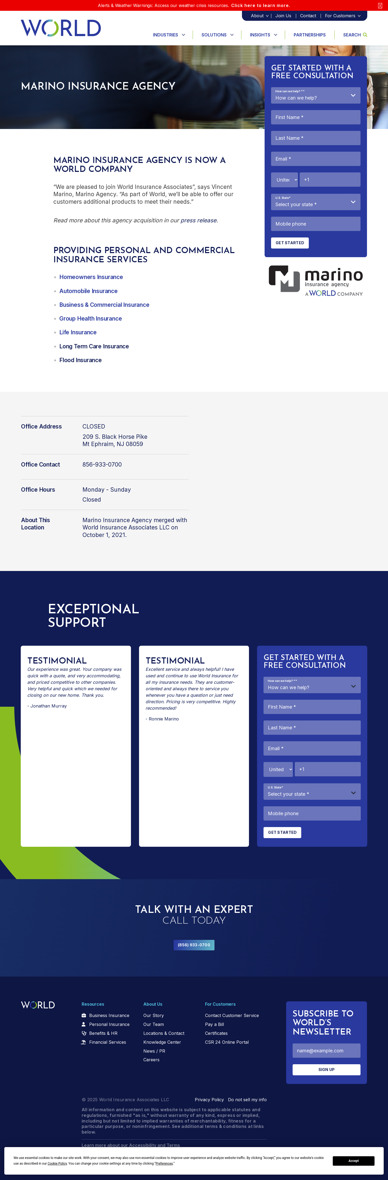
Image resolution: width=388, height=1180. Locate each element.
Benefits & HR (103, 1033)
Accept (354, 1161)
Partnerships (310, 35)
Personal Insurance (109, 1024)
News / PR (154, 1051)
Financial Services (107, 1042)
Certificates (216, 1033)
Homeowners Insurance (91, 277)
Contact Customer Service (232, 1015)
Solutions (214, 35)
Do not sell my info (247, 1099)
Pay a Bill (214, 1024)
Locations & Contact (163, 1033)
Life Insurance (78, 332)
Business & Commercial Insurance (104, 304)
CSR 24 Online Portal (227, 1042)
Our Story (153, 1015)
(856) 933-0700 (194, 945)
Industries (165, 35)
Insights (260, 35)
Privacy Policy (209, 1099)
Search (355, 35)
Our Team (153, 1024)
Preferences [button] (164, 1163)
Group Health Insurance (90, 318)
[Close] (380, 5)
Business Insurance (109, 1015)
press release (198, 220)
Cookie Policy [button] (57, 1163)
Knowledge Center (162, 1042)
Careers (151, 1059)
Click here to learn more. (260, 5)
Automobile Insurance (88, 291)
